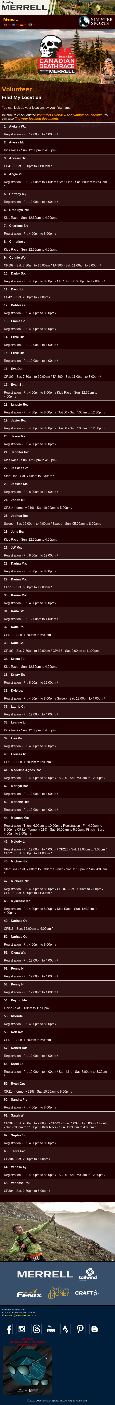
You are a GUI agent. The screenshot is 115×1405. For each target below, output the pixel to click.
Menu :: (10, 19)
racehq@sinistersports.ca (20, 1315)
